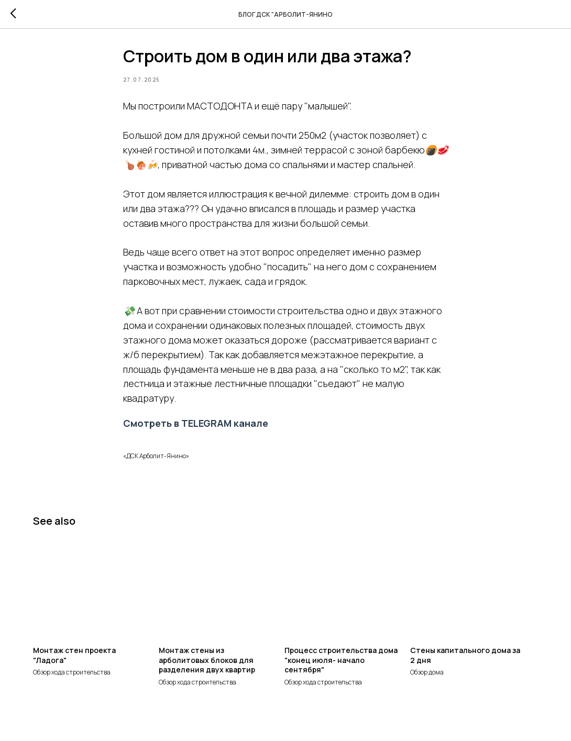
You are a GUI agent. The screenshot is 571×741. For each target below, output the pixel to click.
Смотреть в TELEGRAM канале (195, 427)
